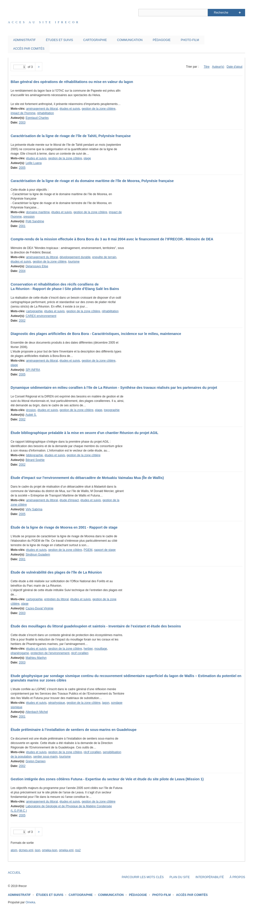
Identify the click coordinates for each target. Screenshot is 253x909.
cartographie (34, 311)
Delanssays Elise (37, 266)
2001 (22, 226)
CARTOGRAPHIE (95, 40)
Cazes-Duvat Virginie (40, 608)
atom (14, 850)
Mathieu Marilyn (36, 658)
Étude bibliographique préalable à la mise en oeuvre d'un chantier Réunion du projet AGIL (84, 433)
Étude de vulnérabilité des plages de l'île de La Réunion (56, 572)
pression (29, 216)
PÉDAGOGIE (161, 40)
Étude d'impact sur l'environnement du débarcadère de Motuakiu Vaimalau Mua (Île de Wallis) (87, 478)
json (37, 850)
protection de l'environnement (50, 653)
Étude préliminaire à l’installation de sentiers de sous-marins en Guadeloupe (74, 730)
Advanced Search (239, 12)
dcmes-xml (26, 850)
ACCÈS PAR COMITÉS (28, 48)
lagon (105, 702)
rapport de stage (105, 550)
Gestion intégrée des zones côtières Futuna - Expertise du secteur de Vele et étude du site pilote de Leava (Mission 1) (107, 779)
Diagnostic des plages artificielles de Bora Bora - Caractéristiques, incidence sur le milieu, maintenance (96, 334)
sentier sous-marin (45, 756)
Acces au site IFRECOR (44, 22)
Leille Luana (34, 163)
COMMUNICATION (130, 40)
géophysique (56, 702)
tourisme (74, 261)
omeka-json (49, 850)
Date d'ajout (234, 66)
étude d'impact (69, 500)
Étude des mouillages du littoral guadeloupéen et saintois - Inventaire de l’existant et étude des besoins (96, 626)
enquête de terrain (104, 257)
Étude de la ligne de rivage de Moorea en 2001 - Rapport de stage (64, 527)
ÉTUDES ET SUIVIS (59, 40)
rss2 (78, 850)
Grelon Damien (36, 761)
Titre (207, 66)
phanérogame (20, 653)
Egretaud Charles (37, 118)
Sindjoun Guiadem (38, 554)
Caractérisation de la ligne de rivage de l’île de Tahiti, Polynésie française (71, 136)
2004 (22, 271)
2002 (22, 320)
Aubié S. (31, 414)
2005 (22, 167)
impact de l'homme (23, 113)
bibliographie (34, 455)
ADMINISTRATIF (24, 40)
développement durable (75, 257)
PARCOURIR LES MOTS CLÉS (143, 877)
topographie (112, 410)
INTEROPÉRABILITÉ (209, 877)
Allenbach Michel (36, 712)
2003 (22, 122)
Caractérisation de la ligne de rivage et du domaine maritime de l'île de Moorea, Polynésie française (92, 181)
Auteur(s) (218, 66)
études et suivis (70, 108)
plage (87, 158)
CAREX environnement (41, 316)
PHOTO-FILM (190, 40)
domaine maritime (38, 212)
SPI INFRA (33, 370)
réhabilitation (45, 113)
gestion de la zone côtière (99, 108)
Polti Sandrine (35, 221)
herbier (88, 648)
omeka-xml (66, 850)
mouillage (100, 648)
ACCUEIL (14, 872)
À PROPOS (237, 877)
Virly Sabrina (34, 509)
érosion (31, 410)
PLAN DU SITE (179, 877)
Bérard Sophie (35, 460)
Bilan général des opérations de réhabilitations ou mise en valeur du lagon (72, 82)
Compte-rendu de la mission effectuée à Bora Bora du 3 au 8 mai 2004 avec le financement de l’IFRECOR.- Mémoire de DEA (112, 239)
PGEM (88, 550)
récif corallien (79, 653)
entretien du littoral (56, 599)
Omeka (30, 902)
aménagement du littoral (42, 108)
